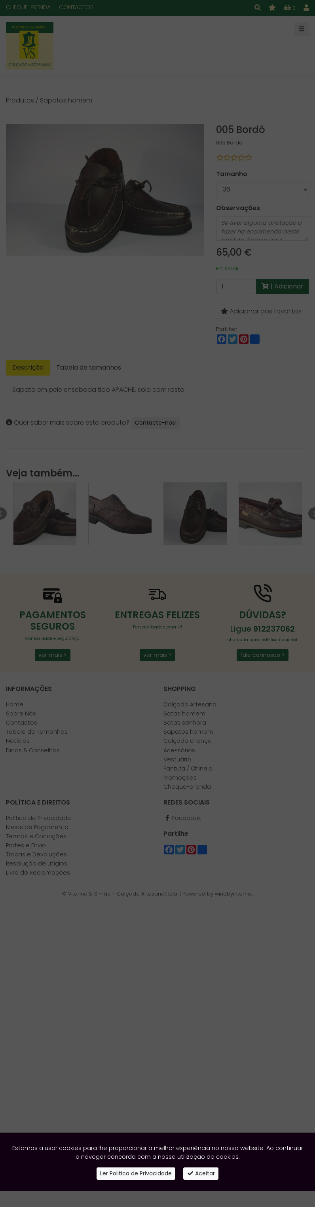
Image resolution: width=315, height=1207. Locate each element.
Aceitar (201, 1173)
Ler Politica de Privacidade (136, 1173)
